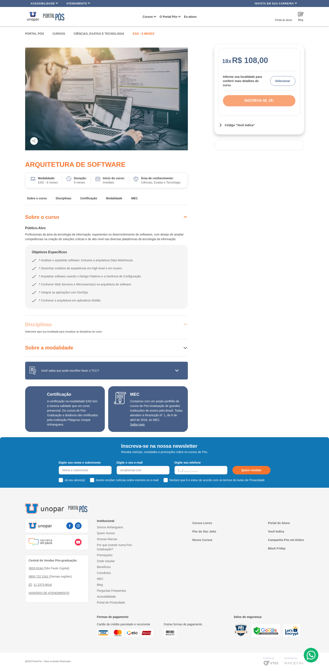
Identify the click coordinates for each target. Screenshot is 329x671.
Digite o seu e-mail (130, 462)
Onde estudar (106, 561)
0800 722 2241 (39, 576)
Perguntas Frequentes (111, 590)
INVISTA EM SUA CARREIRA (276, 3)
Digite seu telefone (188, 462)
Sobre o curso (37, 198)
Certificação (88, 198)
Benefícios (104, 567)
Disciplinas (63, 198)
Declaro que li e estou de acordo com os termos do (217, 480)
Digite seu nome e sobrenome (80, 462)
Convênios (104, 573)
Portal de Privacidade (111, 602)
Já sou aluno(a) (75, 480)
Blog (100, 584)
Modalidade (114, 198)
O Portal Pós (168, 16)
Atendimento (78, 3)
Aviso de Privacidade (251, 480)
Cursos (148, 16)
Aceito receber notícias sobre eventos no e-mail (127, 480)
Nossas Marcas (107, 539)
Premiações (105, 555)
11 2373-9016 (40, 585)
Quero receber (251, 470)
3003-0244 (36, 568)
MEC (134, 198)
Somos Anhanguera (110, 527)
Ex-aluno (190, 16)
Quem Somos (106, 533)
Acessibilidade (44, 3)
